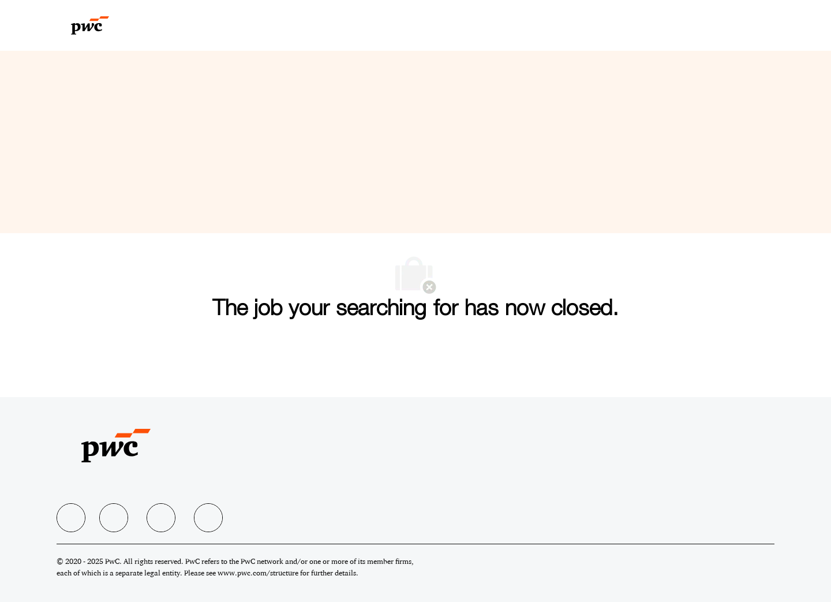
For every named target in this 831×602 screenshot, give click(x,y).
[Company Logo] (103, 25)
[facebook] (71, 517)
